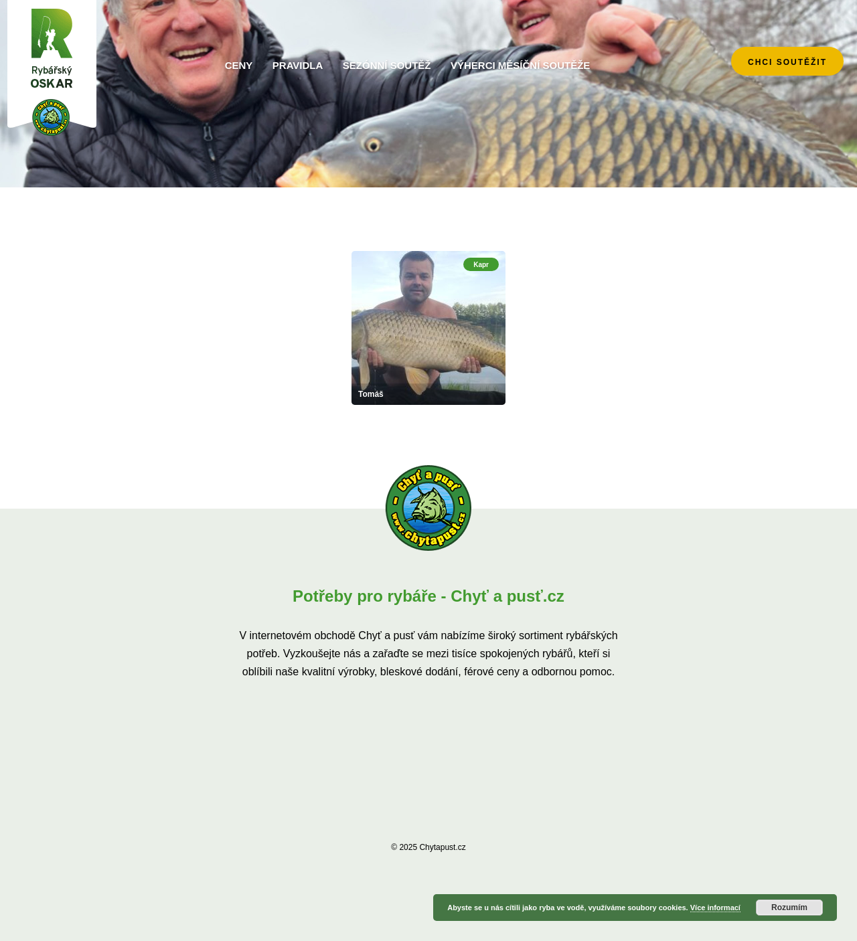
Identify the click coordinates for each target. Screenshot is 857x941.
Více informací (715, 908)
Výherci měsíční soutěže (520, 65)
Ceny (239, 65)
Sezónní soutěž (387, 65)
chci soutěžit (787, 62)
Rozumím (789, 907)
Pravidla (297, 65)
